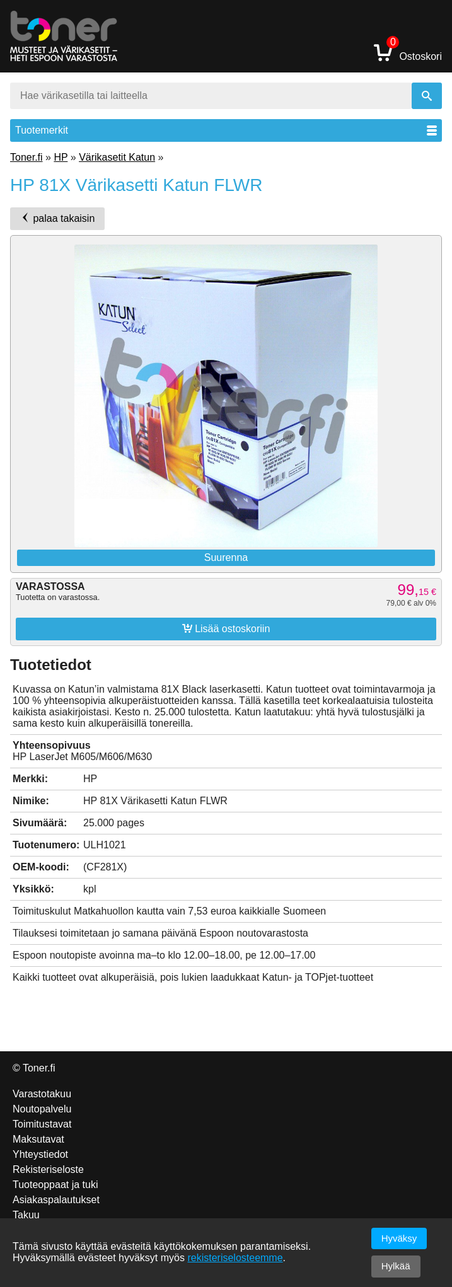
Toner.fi (26, 157)
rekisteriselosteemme (234, 1257)
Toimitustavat (42, 1124)
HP (60, 157)
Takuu (26, 1214)
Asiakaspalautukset (56, 1199)
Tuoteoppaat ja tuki (55, 1184)
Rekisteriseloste (48, 1169)
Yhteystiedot (40, 1154)
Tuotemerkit (226, 130)
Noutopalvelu (42, 1109)
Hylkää (395, 1266)
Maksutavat (38, 1139)
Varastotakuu (42, 1093)
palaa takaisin (57, 218)
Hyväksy (399, 1238)
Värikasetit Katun (117, 157)
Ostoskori (408, 52)
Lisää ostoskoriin (226, 628)
